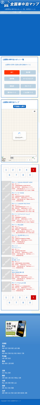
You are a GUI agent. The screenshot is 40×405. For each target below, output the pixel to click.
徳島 (3, 388)
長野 (6, 358)
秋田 (12, 348)
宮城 (9, 348)
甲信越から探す (19, 106)
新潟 (9, 358)
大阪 (9, 377)
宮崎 (18, 393)
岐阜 (6, 363)
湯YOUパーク (12, 92)
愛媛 (12, 388)
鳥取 (12, 382)
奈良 (12, 377)
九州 (3, 391)
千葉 (23, 353)
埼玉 (12, 353)
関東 (3, 351)
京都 (3, 377)
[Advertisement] (20, 34)
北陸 (3, 370)
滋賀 (6, 377)
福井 (9, 372)
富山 (6, 372)
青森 (3, 348)
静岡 (12, 363)
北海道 (4, 343)
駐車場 (12, 78)
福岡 (3, 393)
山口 (15, 382)
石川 (3, 372)
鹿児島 (22, 393)
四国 (3, 385)
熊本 (12, 393)
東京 (15, 353)
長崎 (6, 393)
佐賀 (15, 393)
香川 (6, 388)
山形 (15, 348)
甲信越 (4, 356)
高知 (9, 388)
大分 (9, 393)
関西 (3, 375)
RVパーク (28, 86)
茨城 (9, 353)
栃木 (6, 353)
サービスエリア (28, 78)
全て (12, 72)
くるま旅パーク (28, 92)
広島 (6, 382)
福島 (18, 348)
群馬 (3, 353)
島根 (9, 382)
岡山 (3, 382)
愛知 (3, 363)
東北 (3, 346)
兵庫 (20, 377)
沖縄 (26, 393)
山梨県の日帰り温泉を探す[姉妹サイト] (17, 64)
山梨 (3, 358)
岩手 (6, 348)
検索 (12, 158)
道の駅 (28, 72)
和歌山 (16, 377)
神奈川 (19, 353)
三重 (9, 363)
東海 (3, 361)
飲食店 (12, 86)
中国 (3, 380)
